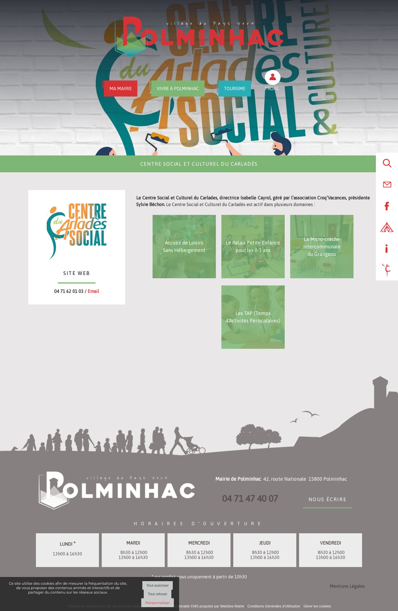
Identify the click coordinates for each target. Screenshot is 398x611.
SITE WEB (76, 272)
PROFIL (272, 88)
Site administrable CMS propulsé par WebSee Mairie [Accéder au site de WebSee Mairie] (202, 606)
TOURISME (234, 88)
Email (93, 291)
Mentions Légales (347, 586)
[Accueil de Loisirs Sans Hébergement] (184, 246)
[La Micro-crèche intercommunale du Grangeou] (322, 246)
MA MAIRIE (120, 88)
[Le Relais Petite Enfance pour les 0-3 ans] (253, 246)
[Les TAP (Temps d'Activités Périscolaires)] (253, 317)
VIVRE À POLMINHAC (178, 88)
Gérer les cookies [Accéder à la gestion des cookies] (317, 606)
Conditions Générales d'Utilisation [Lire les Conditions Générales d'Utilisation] (273, 606)
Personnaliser (157, 602)
